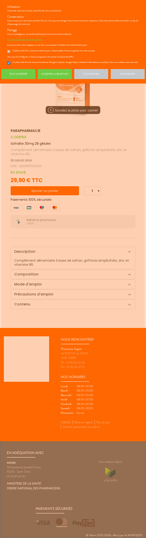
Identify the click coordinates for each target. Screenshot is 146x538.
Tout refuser (91, 74)
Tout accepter (18, 74)
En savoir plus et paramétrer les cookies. (24, 39)
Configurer (127, 74)
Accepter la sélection (54, 74)
